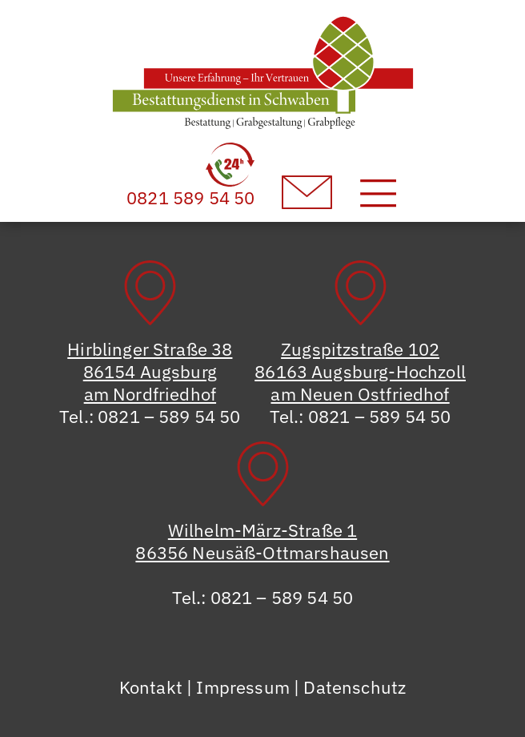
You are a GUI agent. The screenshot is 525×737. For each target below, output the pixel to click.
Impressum (242, 687)
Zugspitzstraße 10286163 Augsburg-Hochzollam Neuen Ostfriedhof (360, 371)
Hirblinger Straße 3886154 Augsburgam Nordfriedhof (149, 371)
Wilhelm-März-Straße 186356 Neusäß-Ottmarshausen (262, 541)
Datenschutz (354, 687)
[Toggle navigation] (378, 192)
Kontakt (150, 687)
